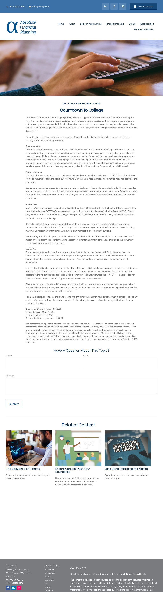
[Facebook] (114, 6)
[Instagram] (19, 588)
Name (9, 355)
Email (85, 355)
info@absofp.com (38, 6)
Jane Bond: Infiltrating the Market (126, 468)
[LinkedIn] (105, 6)
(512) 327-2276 (20, 569)
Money (48, 586)
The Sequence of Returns (23, 468)
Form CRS (81, 568)
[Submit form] (14, 404)
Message (10, 375)
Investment (50, 572)
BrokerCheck (139, 574)
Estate (48, 576)
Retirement (50, 569)
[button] (60, 23)
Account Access (143, 6)
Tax (46, 583)
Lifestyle (49, 590)
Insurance (49, 579)
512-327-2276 (15, 6)
